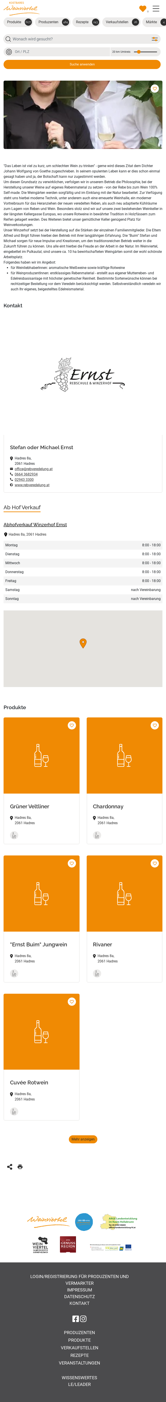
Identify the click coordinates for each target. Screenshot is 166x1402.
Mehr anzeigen (83, 1139)
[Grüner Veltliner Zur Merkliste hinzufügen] (72, 725)
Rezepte (87, 22)
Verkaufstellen (122, 22)
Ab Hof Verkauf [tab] (22, 507)
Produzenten (54, 22)
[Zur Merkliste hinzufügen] (155, 88)
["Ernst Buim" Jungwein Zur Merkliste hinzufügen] (72, 863)
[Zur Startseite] (22, 8)
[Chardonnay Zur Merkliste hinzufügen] (155, 725)
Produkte (19, 22)
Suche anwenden (82, 64)
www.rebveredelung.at (32, 485)
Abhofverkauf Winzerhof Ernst (35, 524)
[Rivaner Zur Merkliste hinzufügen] (155, 863)
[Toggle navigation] (156, 8)
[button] (83, 643)
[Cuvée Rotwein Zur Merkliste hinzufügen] (72, 1002)
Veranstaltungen (79, 1363)
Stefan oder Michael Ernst (41, 447)
